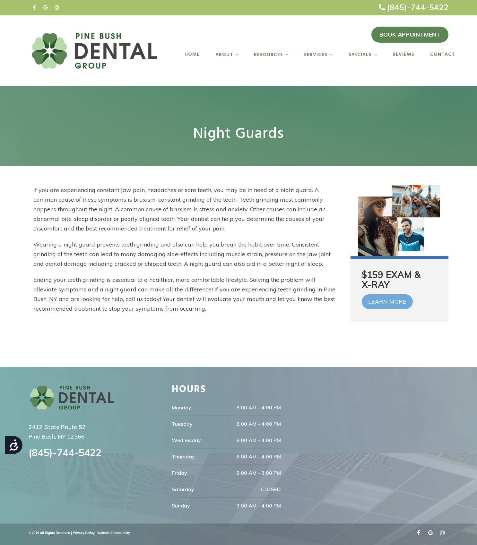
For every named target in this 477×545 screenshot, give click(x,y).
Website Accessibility (113, 533)
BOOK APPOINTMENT (409, 34)
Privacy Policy (84, 533)
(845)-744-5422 (417, 7)
